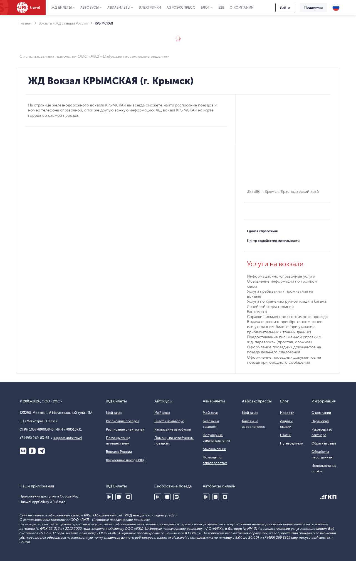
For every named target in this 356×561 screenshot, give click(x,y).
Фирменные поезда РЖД (125, 460)
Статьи (285, 435)
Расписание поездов (122, 421)
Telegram (41, 451)
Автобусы (89, 7)
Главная (25, 23)
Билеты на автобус (169, 421)
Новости (287, 413)
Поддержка (313, 7)
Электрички (150, 7)
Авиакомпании (214, 449)
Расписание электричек (125, 429)
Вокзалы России (119, 452)
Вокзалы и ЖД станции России (63, 23)
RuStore (128, 497)
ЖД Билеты (61, 7)
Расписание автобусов (172, 429)
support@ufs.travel (67, 438)
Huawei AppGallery (118, 497)
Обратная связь (324, 443)
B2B (221, 7)
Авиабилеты (118, 7)
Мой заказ (114, 413)
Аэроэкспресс (181, 7)
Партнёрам (320, 421)
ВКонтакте (23, 451)
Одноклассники (32, 451)
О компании (242, 7)
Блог (205, 7)
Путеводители (291, 443)
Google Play (109, 497)
